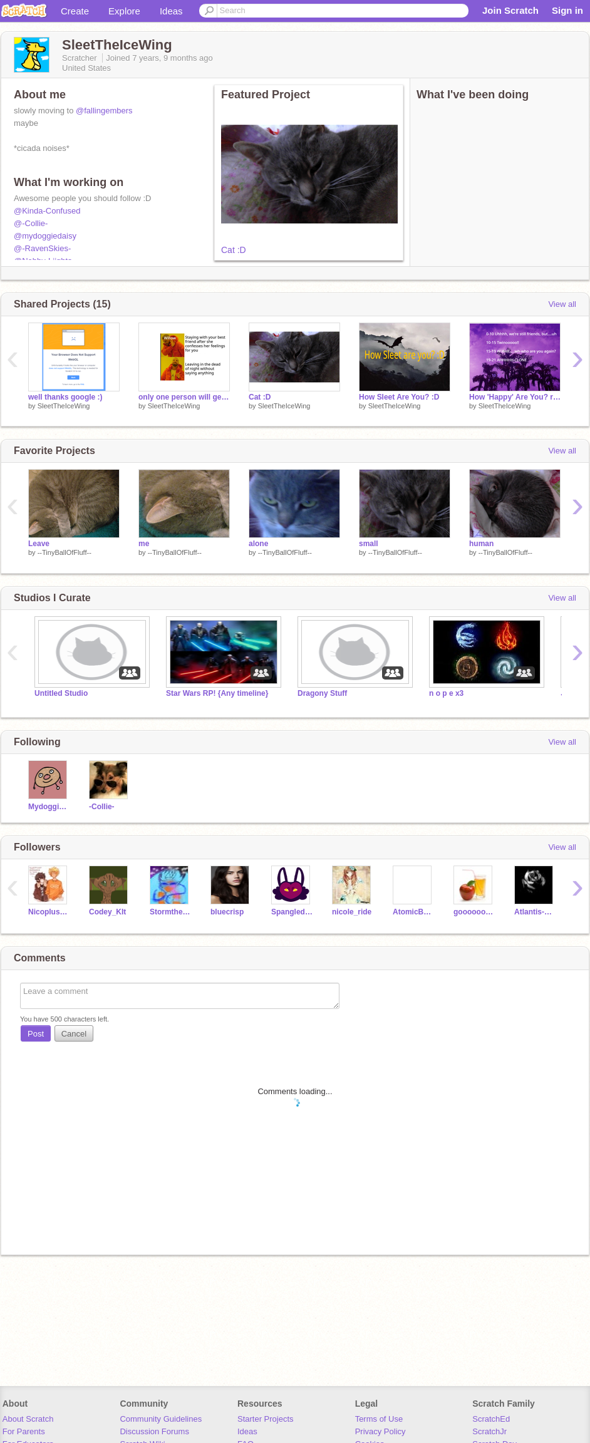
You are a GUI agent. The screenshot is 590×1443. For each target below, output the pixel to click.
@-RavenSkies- (42, 248)
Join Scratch (510, 10)
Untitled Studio (61, 693)
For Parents (24, 1431)
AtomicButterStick (414, 912)
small (368, 543)
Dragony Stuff (322, 693)
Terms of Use (379, 1419)
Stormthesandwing (171, 912)
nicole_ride (351, 912)
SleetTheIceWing (64, 406)
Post (36, 1033)
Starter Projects (265, 1419)
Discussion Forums (154, 1431)
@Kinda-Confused (47, 210)
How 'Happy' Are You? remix (515, 397)
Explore (124, 11)
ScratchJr (489, 1431)
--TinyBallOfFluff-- (64, 552)
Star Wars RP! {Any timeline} (217, 693)
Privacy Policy (380, 1431)
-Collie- (102, 806)
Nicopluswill (49, 912)
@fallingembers (104, 110)
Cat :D (233, 250)
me (143, 543)
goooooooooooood (474, 912)
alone (258, 543)
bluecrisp (227, 912)
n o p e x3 (446, 693)
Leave (38, 543)
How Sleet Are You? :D (399, 397)
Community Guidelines (161, 1419)
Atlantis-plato (535, 912)
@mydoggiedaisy (45, 235)
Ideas (171, 11)
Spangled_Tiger (292, 912)
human (481, 543)
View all (562, 304)
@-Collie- (31, 223)
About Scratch (28, 1419)
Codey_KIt (107, 912)
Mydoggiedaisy (49, 806)
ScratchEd (491, 1419)
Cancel (73, 1033)
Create (75, 11)
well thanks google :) (65, 397)
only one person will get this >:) (184, 397)
